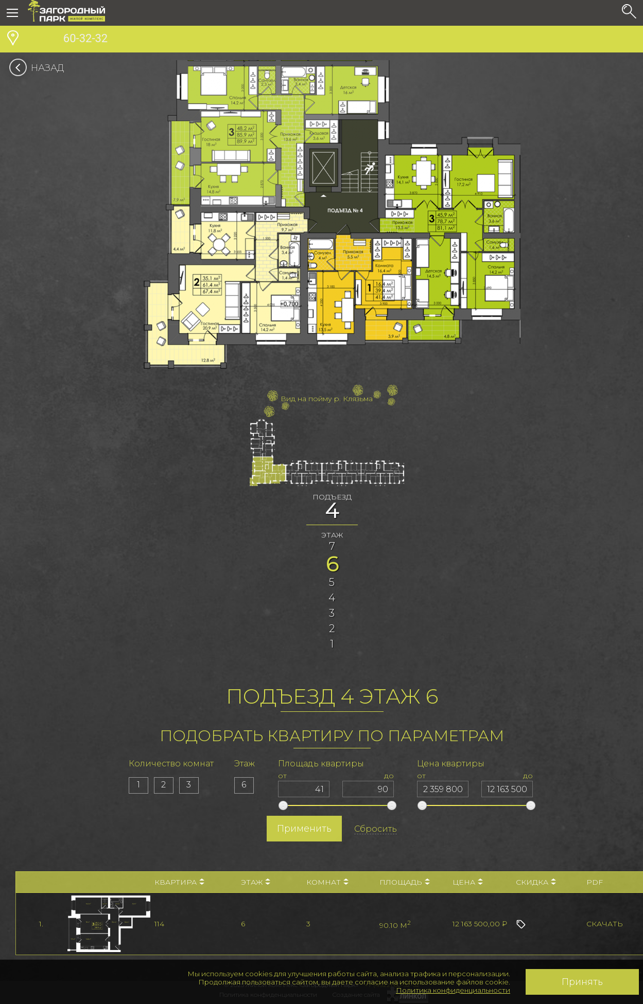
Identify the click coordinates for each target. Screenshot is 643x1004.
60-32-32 (68, 39)
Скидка (536, 882)
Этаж (255, 882)
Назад (39, 68)
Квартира (179, 882)
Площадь (404, 882)
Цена (468, 882)
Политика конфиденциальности (453, 990)
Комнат (327, 882)
